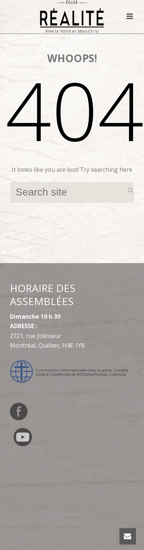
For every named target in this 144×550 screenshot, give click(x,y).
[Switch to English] (24, 397)
